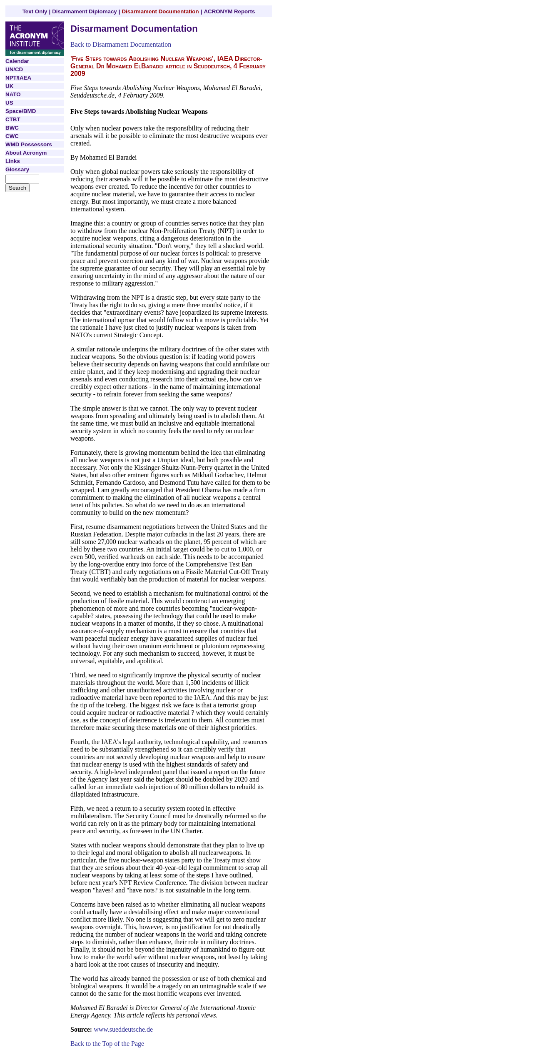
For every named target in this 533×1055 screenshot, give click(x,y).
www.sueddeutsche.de (123, 1029)
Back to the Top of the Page (107, 1043)
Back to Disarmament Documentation (120, 44)
